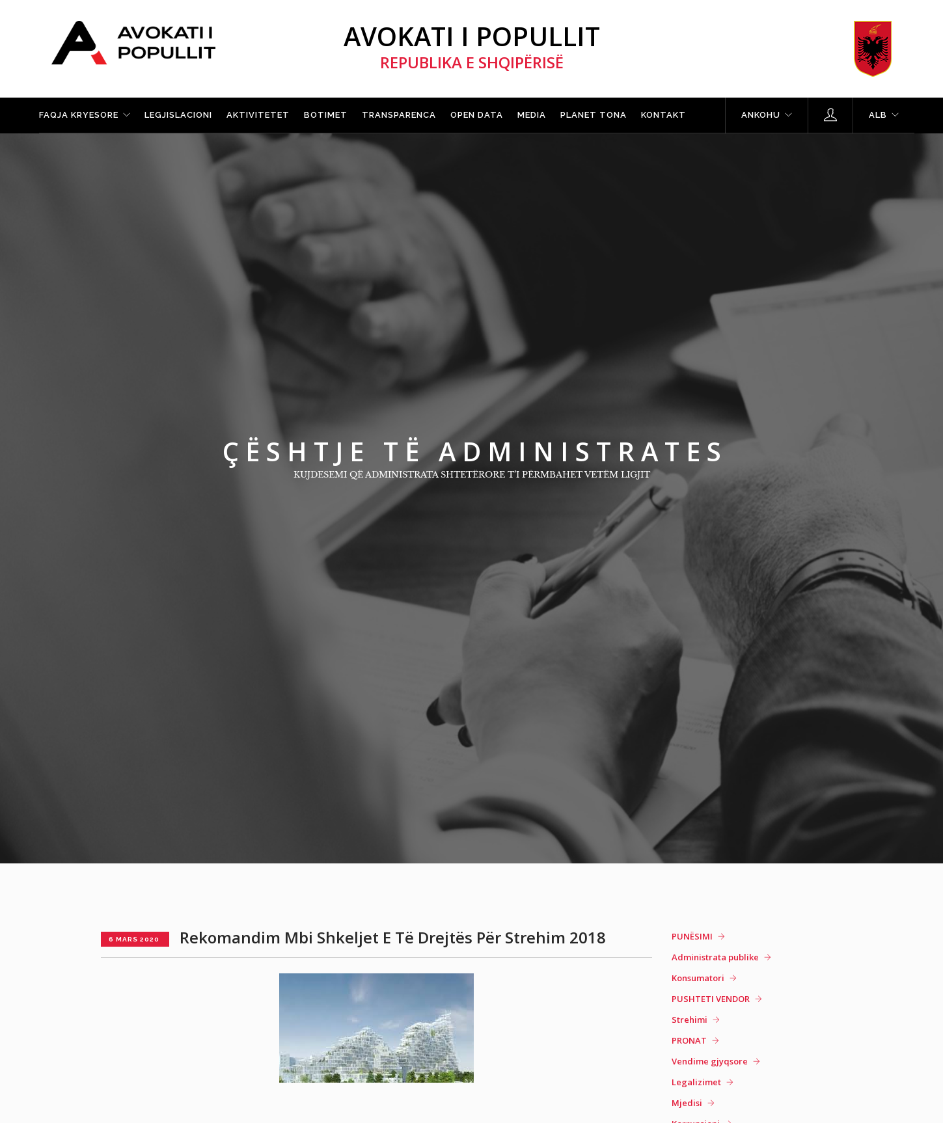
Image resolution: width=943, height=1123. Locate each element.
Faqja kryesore (78, 115)
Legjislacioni (178, 115)
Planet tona (593, 115)
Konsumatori (698, 978)
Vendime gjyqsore (710, 1061)
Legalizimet (696, 1082)
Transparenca (399, 115)
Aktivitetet (258, 115)
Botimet (326, 115)
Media (531, 115)
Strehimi (689, 1019)
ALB (878, 115)
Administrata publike (715, 957)
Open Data (476, 115)
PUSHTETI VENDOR (711, 999)
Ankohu (760, 115)
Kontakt (663, 115)
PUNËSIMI (692, 936)
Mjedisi (687, 1103)
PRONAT (689, 1040)
